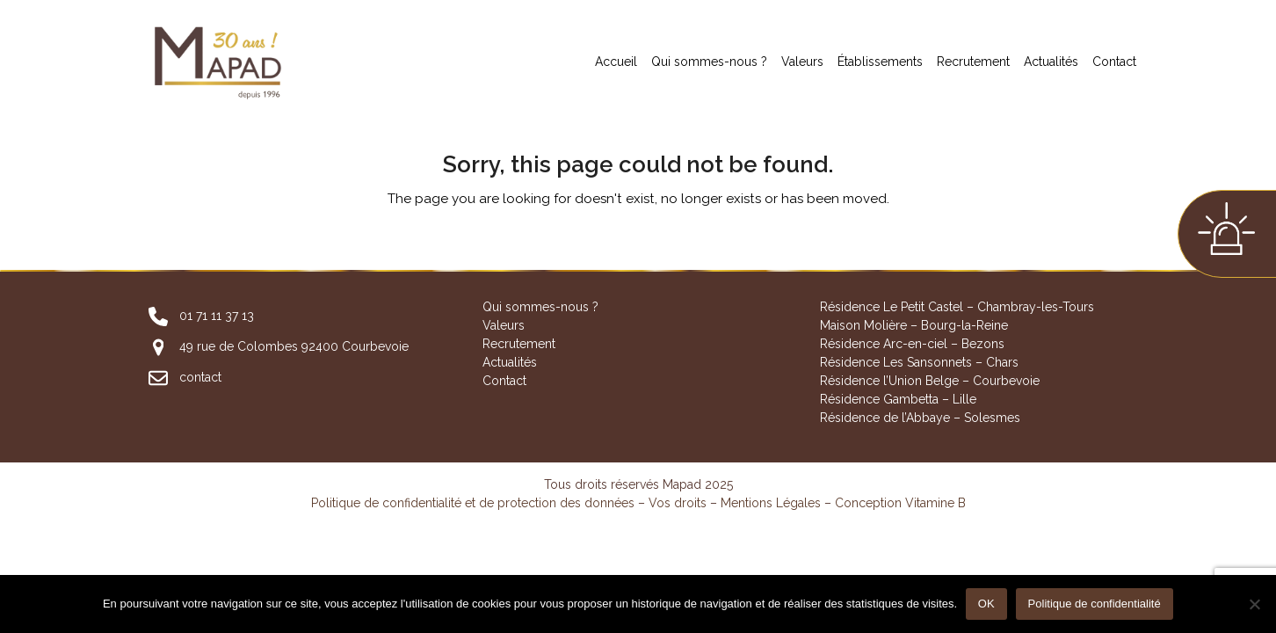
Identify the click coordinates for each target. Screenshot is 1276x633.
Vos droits (678, 503)
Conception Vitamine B (900, 503)
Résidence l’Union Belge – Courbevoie (930, 381)
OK (986, 604)
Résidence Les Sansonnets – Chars (919, 362)
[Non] (1254, 604)
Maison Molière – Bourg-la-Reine (914, 325)
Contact (504, 381)
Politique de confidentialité (1094, 604)
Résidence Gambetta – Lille (898, 399)
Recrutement (518, 344)
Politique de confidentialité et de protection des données (472, 503)
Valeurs (503, 325)
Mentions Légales (771, 503)
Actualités (509, 362)
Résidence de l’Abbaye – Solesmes (920, 418)
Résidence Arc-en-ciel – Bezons (912, 344)
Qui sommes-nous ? (540, 307)
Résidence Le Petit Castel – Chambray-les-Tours (957, 307)
